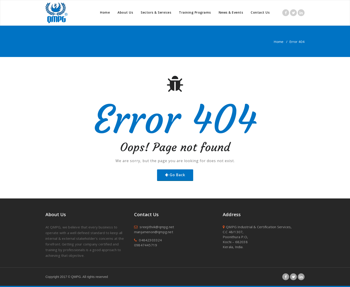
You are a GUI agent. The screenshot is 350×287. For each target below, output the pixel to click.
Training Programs (195, 12)
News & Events (231, 12)
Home (105, 12)
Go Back (177, 174)
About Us (125, 12)
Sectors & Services (156, 12)
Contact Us (260, 12)
